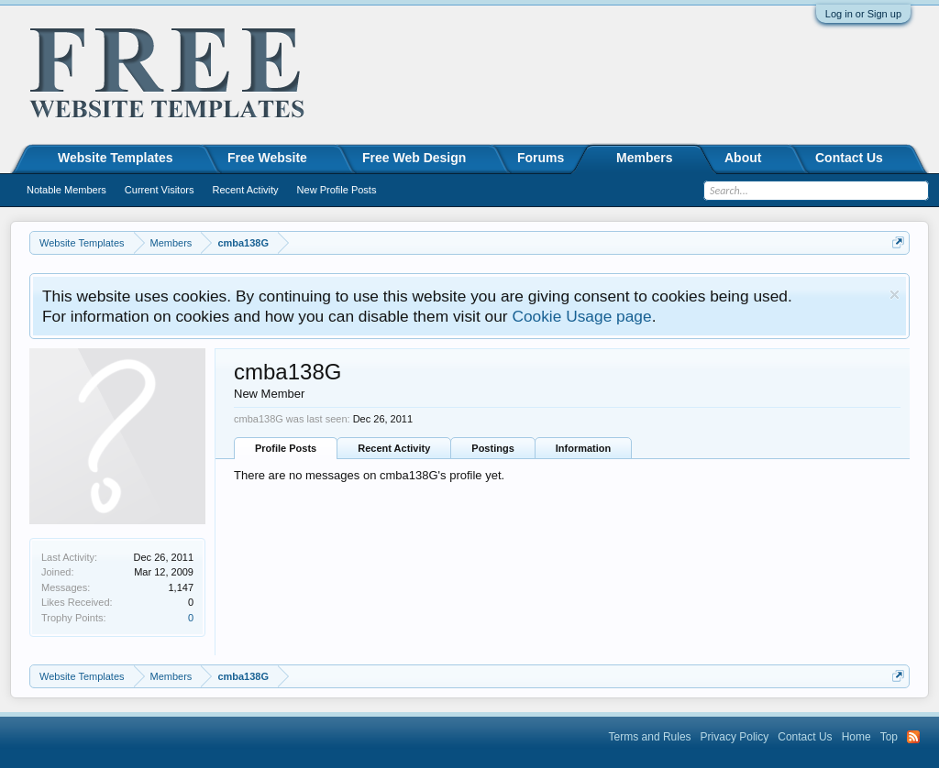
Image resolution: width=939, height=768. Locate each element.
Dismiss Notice (894, 295)
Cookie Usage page (581, 316)
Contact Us (849, 157)
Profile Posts (285, 448)
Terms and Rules (650, 736)
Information (584, 448)
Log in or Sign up (863, 13)
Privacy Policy (735, 736)
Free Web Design (414, 157)
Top (889, 736)
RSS (913, 736)
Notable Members (66, 189)
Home (856, 736)
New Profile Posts (337, 189)
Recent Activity (394, 448)
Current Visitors (159, 189)
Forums (540, 157)
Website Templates (115, 157)
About (742, 157)
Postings (492, 448)
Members (644, 157)
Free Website (267, 157)
